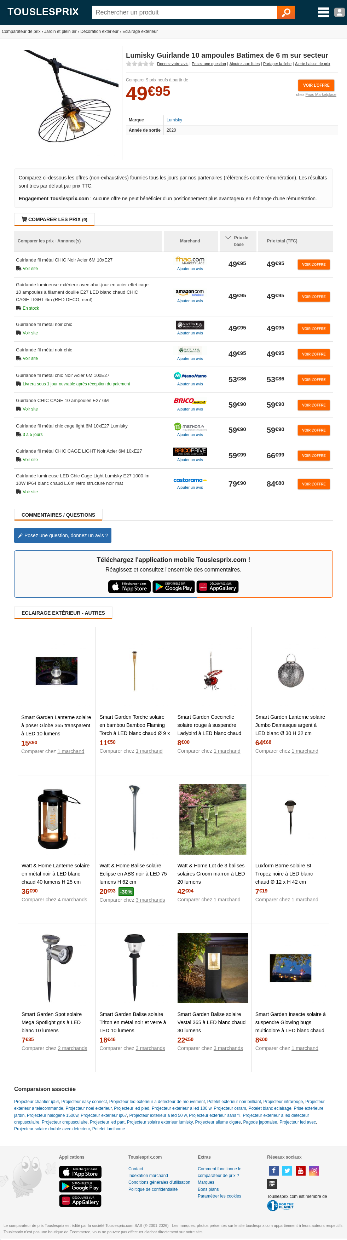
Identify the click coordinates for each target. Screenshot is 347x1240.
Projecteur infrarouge (283, 1101)
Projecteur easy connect (84, 1101)
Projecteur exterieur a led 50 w (158, 1115)
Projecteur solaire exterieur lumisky (160, 1122)
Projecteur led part (107, 1122)
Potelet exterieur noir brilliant (234, 1101)
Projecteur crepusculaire (64, 1122)
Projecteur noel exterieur (88, 1108)
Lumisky (174, 119)
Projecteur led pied (131, 1108)
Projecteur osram (230, 1108)
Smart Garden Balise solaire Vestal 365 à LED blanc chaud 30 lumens (212, 1022)
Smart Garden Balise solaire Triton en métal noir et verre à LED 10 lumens (132, 1022)
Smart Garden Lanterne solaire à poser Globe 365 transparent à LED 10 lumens (56, 725)
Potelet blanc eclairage (269, 1108)
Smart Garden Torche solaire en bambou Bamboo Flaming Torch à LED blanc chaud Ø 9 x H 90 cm (134, 729)
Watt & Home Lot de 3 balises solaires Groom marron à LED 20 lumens (211, 874)
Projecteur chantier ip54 (36, 1101)
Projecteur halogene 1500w (52, 1115)
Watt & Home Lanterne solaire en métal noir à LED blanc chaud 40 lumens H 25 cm (55, 874)
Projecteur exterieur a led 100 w (182, 1108)
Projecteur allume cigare (218, 1122)
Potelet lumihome (108, 1128)
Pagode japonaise (260, 1122)
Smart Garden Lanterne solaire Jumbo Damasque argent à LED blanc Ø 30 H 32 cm (290, 725)
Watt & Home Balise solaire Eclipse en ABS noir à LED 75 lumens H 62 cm (133, 874)
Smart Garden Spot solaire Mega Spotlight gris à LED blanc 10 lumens (52, 1022)
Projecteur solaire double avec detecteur (52, 1128)
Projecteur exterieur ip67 (104, 1115)
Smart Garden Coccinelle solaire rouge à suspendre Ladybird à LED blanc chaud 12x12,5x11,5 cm (210, 729)
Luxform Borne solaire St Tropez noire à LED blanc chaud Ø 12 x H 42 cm (284, 874)
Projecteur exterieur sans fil (214, 1115)
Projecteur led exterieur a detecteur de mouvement (157, 1101)
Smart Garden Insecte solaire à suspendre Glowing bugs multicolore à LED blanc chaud (290, 1022)
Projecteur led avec (297, 1122)
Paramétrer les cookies (219, 1196)
